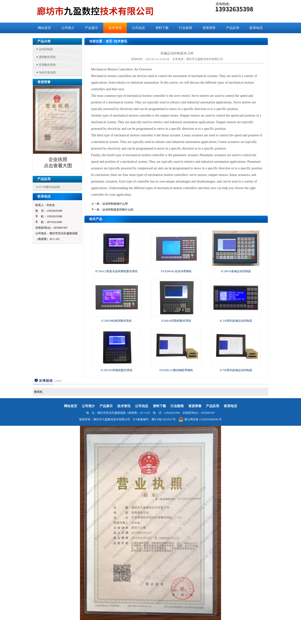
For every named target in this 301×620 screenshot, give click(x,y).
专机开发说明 (47, 72)
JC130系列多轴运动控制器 (236, 320)
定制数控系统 (47, 64)
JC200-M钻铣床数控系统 (116, 320)
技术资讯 (115, 28)
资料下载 (162, 28)
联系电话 (256, 28)
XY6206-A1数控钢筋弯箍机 (176, 370)
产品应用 (232, 28)
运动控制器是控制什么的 (117, 209)
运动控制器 (46, 49)
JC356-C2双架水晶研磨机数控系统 (116, 271)
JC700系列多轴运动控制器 (236, 370)
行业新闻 (185, 28)
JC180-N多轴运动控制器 (236, 271)
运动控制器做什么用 (115, 203)
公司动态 (138, 28)
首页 (109, 41)
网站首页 (44, 28)
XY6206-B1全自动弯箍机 (176, 271)
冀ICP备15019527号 (163, 419)
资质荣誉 (209, 28)
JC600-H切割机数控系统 (176, 320)
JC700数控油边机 (49, 187)
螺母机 (38, 391)
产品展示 (91, 28)
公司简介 (68, 28)
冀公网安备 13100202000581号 (200, 419)
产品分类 (44, 41)
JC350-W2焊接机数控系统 (116, 370)
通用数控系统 (47, 57)
